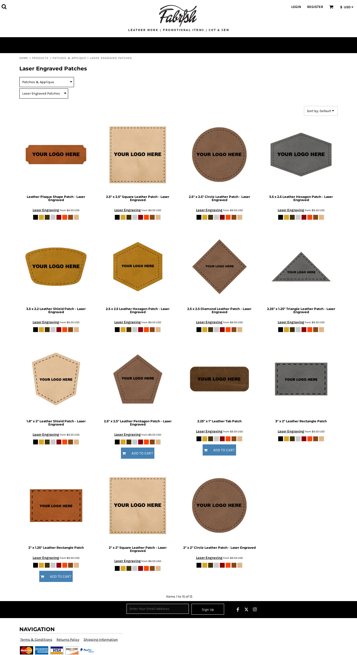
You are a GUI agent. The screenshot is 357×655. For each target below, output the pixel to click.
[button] (4, 6)
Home (23, 58)
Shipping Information (101, 639)
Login (296, 7)
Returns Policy (67, 639)
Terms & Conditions (36, 639)
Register (315, 7)
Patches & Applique (69, 58)
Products (40, 58)
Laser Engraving (46, 210)
